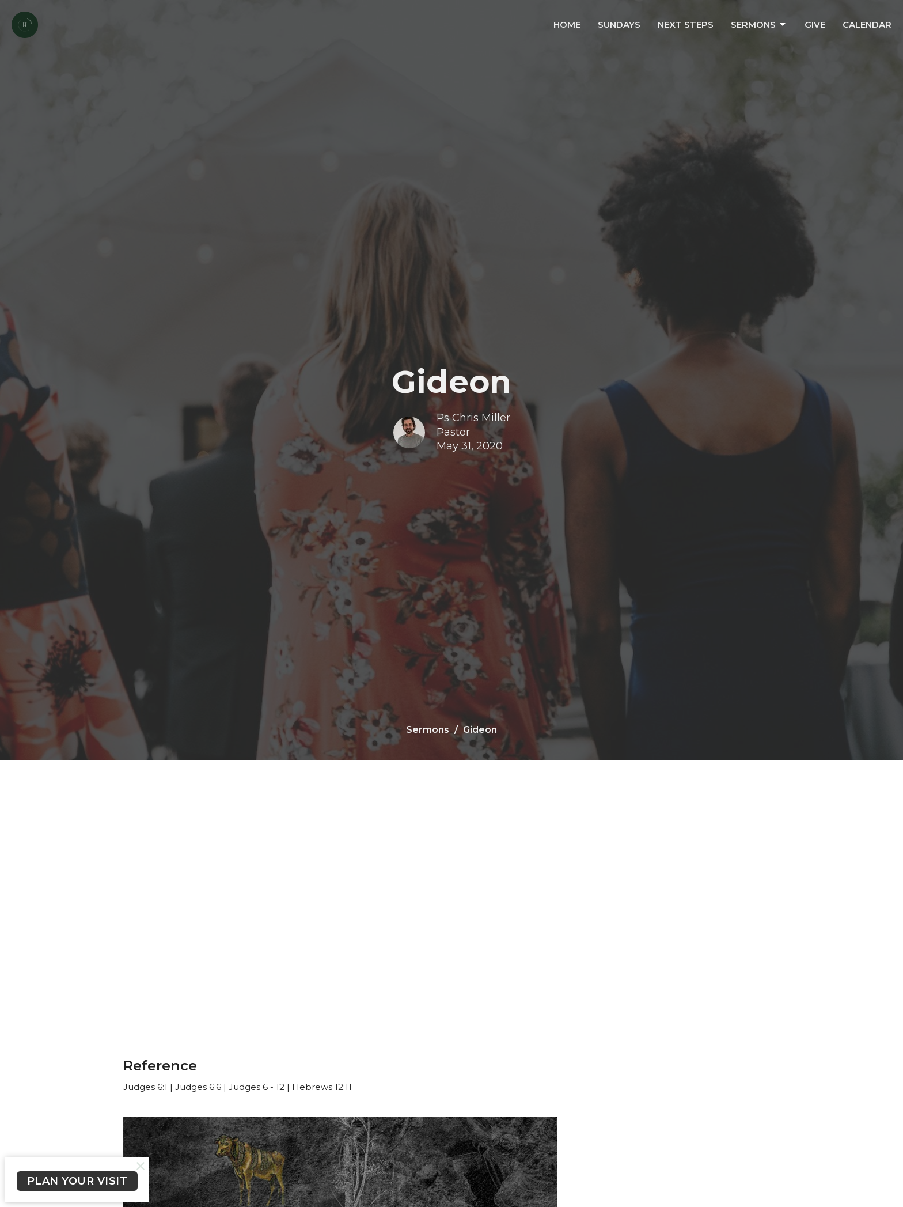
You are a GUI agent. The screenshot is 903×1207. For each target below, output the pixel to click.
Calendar (867, 24)
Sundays (619, 24)
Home (566, 24)
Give (815, 24)
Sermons (759, 25)
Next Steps (686, 24)
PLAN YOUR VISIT (77, 1181)
